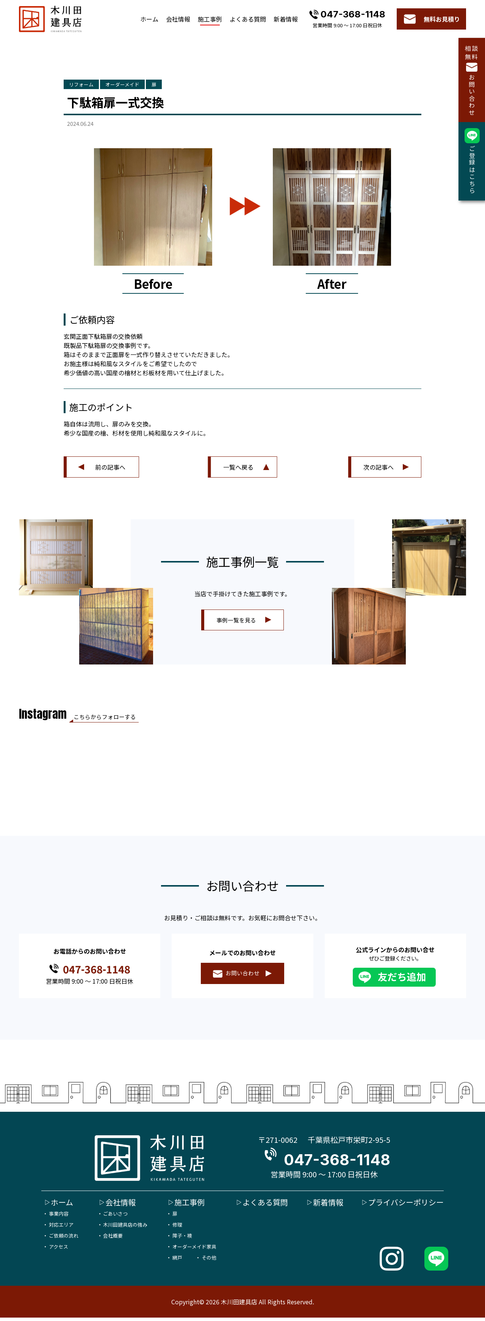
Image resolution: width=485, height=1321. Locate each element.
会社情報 (178, 19)
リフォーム (88, 85)
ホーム (149, 19)
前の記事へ (110, 468)
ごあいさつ (115, 1216)
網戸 (177, 1261)
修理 (177, 1227)
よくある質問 (248, 19)
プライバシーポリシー (406, 1205)
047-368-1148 (353, 14)
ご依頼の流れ (63, 1238)
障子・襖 (182, 1238)
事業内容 (59, 1216)
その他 (209, 1261)
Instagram (44, 717)
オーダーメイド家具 (194, 1250)
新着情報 (286, 19)
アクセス (58, 1250)
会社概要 (113, 1238)
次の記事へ (378, 468)
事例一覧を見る (236, 621)
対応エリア (61, 1227)
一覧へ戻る (238, 468)
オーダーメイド (143, 85)
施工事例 (210, 19)
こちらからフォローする (116, 719)
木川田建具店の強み (125, 1227)
